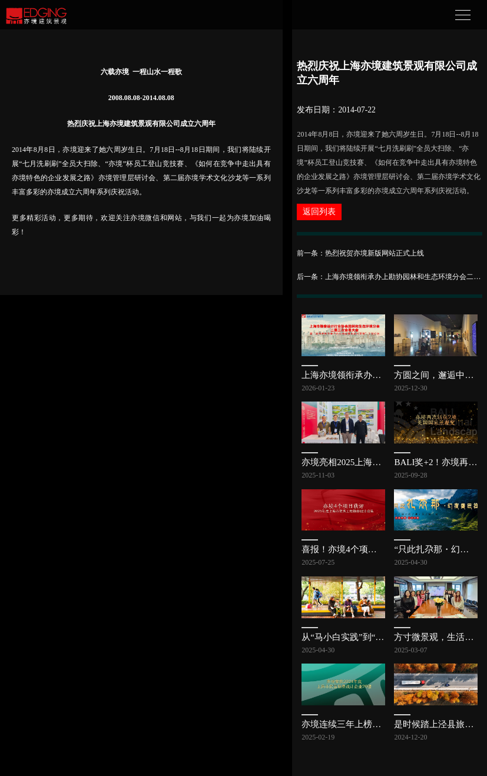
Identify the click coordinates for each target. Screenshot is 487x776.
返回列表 (319, 211)
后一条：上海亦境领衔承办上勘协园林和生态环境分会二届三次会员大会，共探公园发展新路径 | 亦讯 (389, 277)
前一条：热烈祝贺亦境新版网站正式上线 (360, 253)
